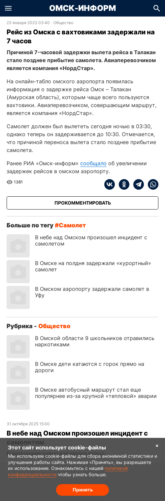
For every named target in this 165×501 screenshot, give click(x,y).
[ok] (122, 184)
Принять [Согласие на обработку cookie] (83, 489)
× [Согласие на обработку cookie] (157, 445)
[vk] (109, 184)
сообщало (93, 163)
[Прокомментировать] (82, 203)
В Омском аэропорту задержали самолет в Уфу (92, 292)
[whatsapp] (151, 184)
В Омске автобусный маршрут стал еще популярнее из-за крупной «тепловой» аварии (96, 392)
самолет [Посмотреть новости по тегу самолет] (72, 225)
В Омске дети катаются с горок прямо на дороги (89, 367)
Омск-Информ (82, 8)
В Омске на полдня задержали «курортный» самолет (93, 266)
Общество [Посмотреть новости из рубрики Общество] (63, 22)
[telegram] (136, 184)
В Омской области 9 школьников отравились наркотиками (94, 341)
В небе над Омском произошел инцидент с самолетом (91, 240)
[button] (8, 8)
